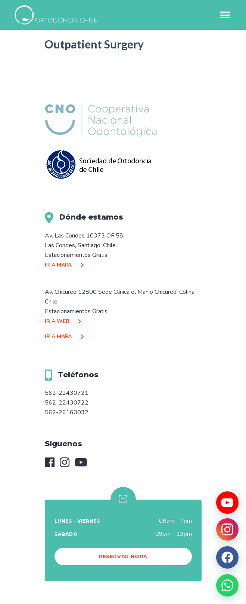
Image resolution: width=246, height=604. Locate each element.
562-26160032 (66, 412)
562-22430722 (66, 403)
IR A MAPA (66, 264)
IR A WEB (65, 321)
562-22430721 (66, 393)
